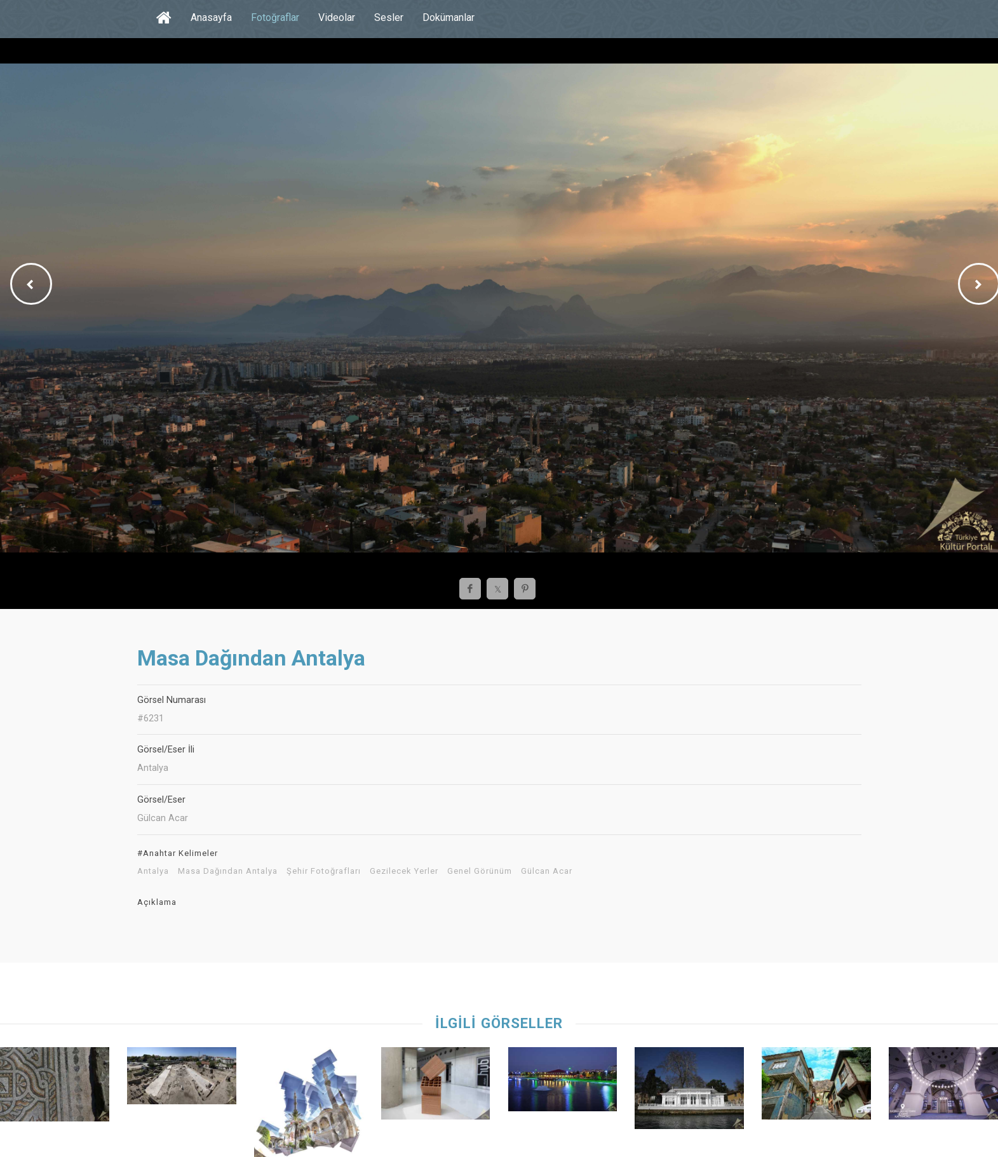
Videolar (336, 17)
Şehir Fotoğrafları (324, 871)
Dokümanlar (448, 17)
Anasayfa (211, 17)
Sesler (388, 17)
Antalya (153, 871)
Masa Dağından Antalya (228, 871)
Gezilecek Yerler (404, 871)
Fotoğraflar (275, 17)
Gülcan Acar (546, 871)
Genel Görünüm (479, 871)
